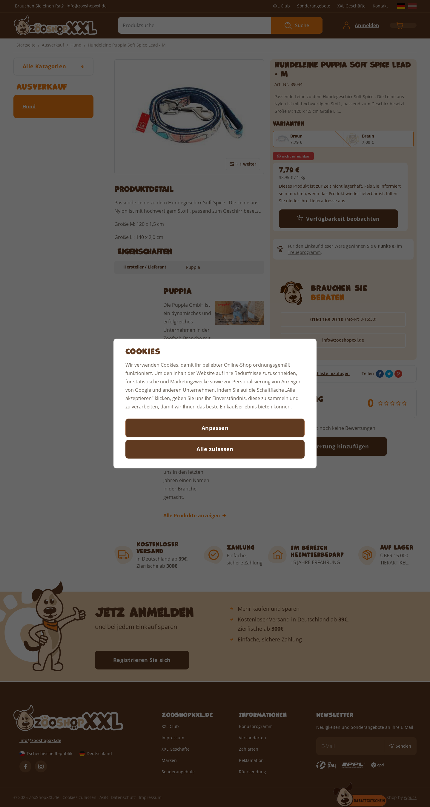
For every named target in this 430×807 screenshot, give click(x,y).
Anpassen (215, 427)
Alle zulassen (215, 449)
